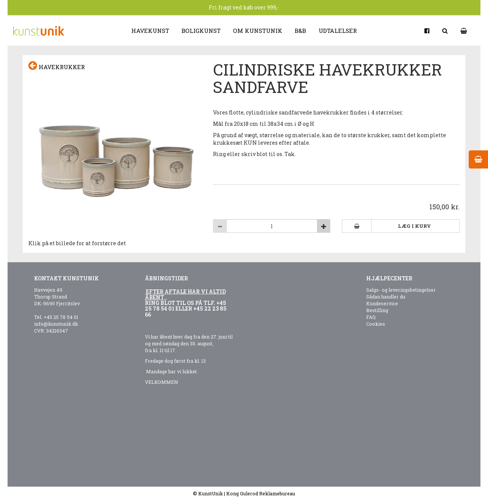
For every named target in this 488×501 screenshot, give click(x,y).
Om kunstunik (257, 30)
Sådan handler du (385, 297)
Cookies (375, 324)
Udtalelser (338, 30)
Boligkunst (201, 30)
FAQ (371, 317)
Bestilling (377, 310)
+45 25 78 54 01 (61, 317)
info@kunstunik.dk (56, 324)
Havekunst (150, 30)
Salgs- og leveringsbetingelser (401, 290)
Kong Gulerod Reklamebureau (260, 493)
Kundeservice (382, 303)
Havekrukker (56, 66)
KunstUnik (210, 493)
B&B (300, 30)
